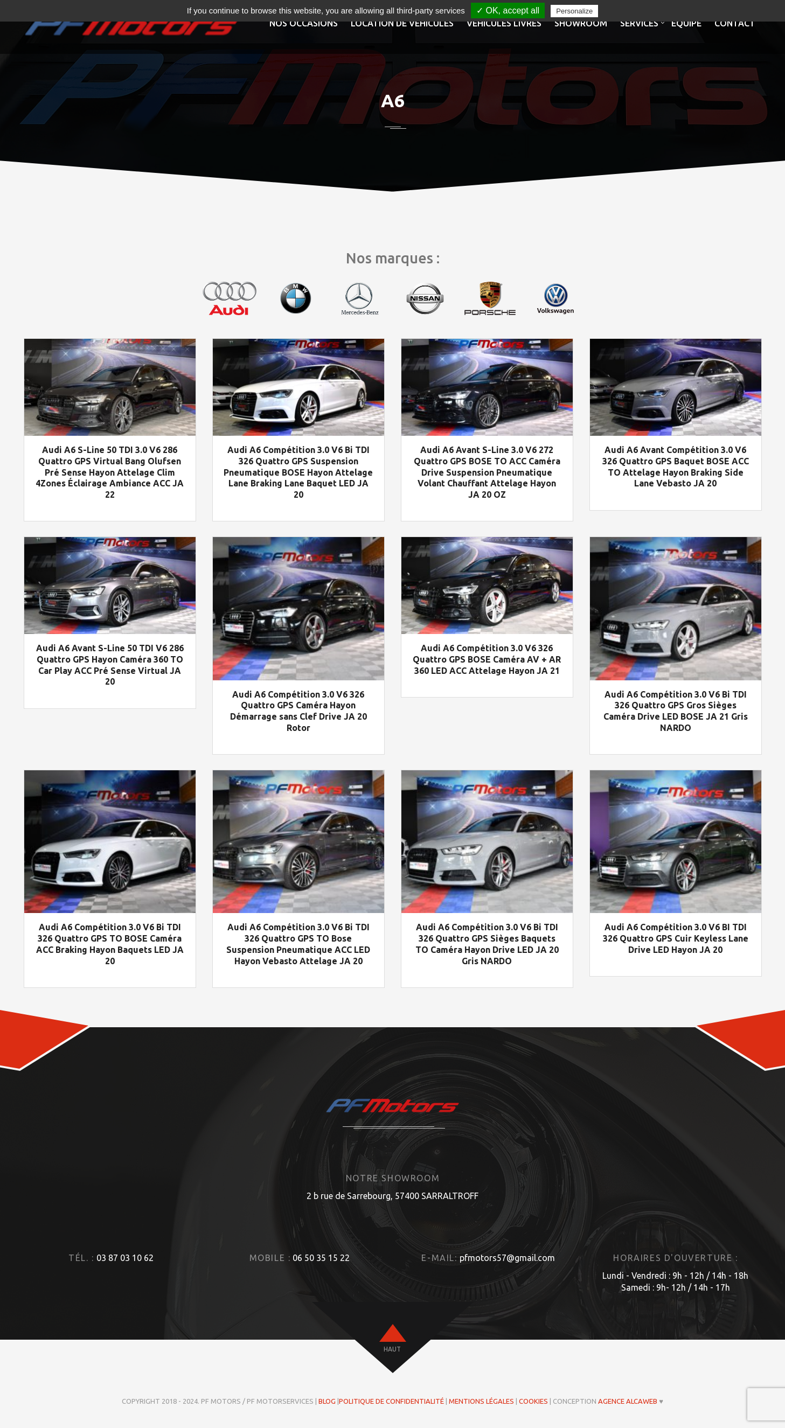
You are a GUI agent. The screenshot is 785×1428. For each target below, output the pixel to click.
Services (639, 23)
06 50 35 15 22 (321, 1258)
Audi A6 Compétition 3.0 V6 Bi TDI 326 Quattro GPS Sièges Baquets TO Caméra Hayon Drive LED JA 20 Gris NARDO (487, 944)
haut (392, 1349)
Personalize (574, 11)
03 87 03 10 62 (125, 1258)
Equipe (686, 23)
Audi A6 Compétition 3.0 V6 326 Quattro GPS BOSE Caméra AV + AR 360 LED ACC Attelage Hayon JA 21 (487, 659)
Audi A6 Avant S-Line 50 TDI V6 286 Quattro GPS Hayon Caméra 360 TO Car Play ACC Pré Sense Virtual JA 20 (110, 664)
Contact (734, 23)
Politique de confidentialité (391, 1401)
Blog (327, 1401)
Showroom (580, 23)
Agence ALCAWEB (627, 1401)
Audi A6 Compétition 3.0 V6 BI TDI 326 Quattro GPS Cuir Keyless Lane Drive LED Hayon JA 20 (675, 939)
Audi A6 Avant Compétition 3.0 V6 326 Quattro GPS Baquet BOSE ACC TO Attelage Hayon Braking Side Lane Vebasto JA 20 (675, 466)
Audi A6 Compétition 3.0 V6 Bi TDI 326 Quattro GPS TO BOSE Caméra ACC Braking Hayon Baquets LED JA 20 (110, 944)
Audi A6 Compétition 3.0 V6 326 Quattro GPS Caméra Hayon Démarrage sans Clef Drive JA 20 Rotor (298, 711)
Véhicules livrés (504, 23)
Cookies (533, 1401)
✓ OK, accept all (507, 10)
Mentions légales (481, 1401)
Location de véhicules (402, 23)
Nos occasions (303, 23)
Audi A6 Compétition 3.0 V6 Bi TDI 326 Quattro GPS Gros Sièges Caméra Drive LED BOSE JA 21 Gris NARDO (675, 711)
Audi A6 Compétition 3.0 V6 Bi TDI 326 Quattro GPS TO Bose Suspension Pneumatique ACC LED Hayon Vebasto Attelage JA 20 (298, 944)
